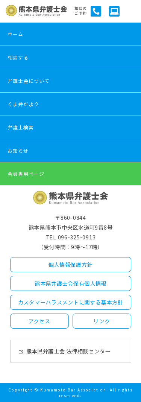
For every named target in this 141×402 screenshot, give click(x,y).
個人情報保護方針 (71, 264)
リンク (101, 321)
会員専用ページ (26, 173)
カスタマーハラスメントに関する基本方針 (70, 302)
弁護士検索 (21, 127)
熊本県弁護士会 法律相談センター (68, 351)
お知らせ (18, 150)
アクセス (39, 321)
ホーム (15, 34)
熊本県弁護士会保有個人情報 (70, 283)
